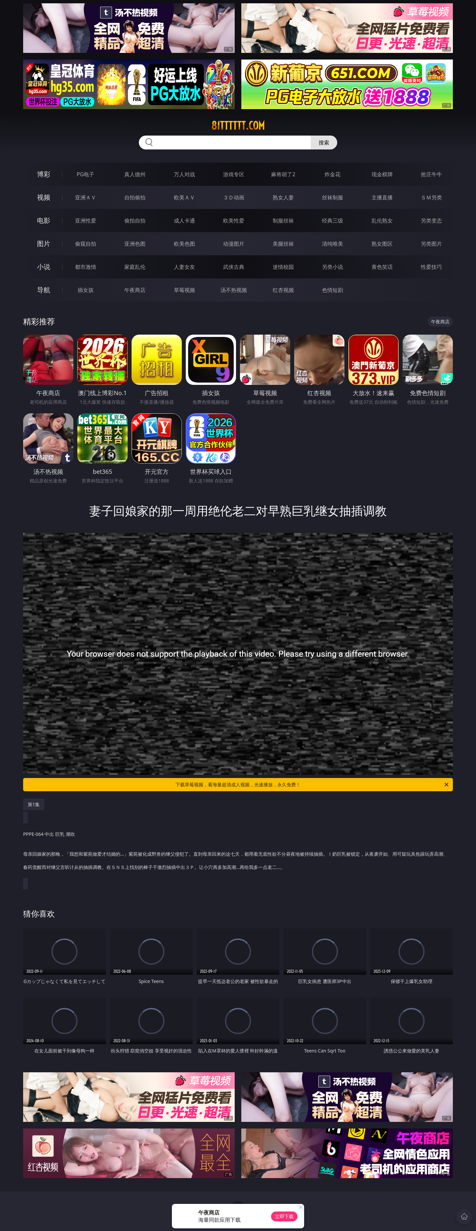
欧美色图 (184, 243)
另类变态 (431, 220)
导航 (43, 289)
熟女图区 (382, 243)
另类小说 (332, 266)
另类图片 (431, 243)
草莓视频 (184, 290)
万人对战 (184, 174)
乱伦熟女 (382, 220)
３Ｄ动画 (233, 197)
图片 (43, 243)
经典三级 (332, 220)
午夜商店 (134, 290)
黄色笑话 (382, 266)
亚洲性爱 (85, 220)
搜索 (324, 142)
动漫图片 (233, 243)
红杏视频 (283, 290)
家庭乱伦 (134, 266)
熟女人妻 (283, 197)
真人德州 (134, 174)
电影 (43, 220)
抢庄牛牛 (431, 174)
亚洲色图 (134, 243)
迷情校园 (283, 266)
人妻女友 (184, 266)
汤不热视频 (233, 290)
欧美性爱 (233, 220)
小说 (43, 266)
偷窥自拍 (85, 243)
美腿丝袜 (283, 243)
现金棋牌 (382, 174)
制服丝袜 (283, 220)
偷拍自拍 (134, 220)
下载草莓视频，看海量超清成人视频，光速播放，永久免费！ (313, 785)
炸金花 (332, 174)
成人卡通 (184, 220)
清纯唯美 (332, 243)
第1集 (34, 804)
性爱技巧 (431, 266)
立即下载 (284, 1216)
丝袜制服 (332, 197)
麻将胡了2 (283, 174)
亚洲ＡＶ (85, 197)
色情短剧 (332, 290)
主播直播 (382, 197)
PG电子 (85, 174)
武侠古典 (233, 266)
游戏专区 (233, 174)
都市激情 (85, 266)
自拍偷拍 (134, 197)
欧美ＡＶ (184, 197)
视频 (43, 197)
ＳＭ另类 (431, 197)
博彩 (43, 174)
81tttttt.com (238, 125)
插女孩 (86, 290)
